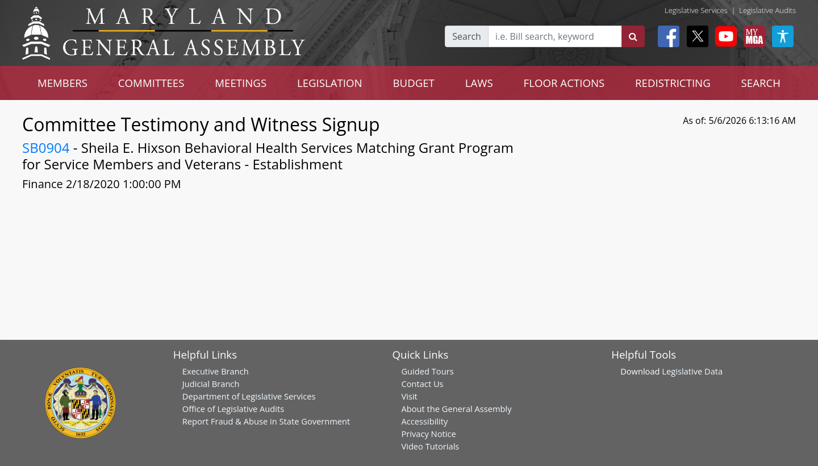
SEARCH (761, 83)
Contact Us (422, 383)
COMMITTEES (151, 83)
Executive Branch (215, 371)
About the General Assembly (456, 408)
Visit (409, 396)
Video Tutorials (430, 446)
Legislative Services (696, 10)
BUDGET (414, 83)
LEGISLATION (329, 83)
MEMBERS (62, 83)
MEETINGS (240, 83)
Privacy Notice (428, 433)
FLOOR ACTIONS (564, 83)
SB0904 (46, 147)
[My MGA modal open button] (752, 36)
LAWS (479, 83)
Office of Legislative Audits (233, 408)
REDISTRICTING (673, 83)
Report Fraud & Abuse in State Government (266, 421)
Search (466, 36)
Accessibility (424, 421)
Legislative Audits (767, 10)
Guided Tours (427, 371)
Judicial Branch (211, 383)
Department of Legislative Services (249, 396)
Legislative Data (692, 371)
